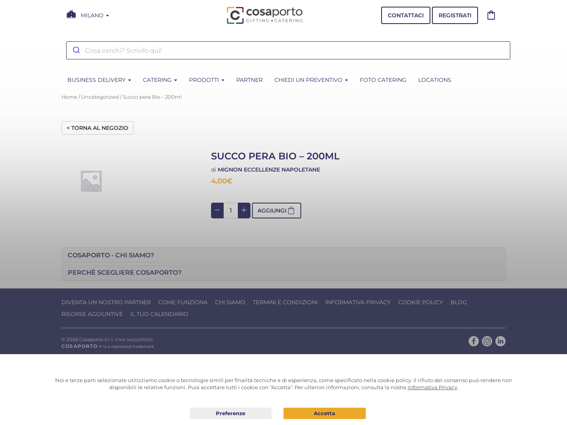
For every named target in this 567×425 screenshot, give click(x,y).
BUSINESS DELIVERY (99, 79)
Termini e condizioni (285, 302)
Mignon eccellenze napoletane (269, 169)
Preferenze (231, 413)
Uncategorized (100, 97)
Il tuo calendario (159, 314)
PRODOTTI (206, 79)
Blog (458, 302)
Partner (249, 79)
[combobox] (288, 50)
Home (69, 97)
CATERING (160, 79)
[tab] (283, 255)
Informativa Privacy (358, 302)
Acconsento (325, 413)
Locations (434, 79)
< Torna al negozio (97, 127)
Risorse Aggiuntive (92, 314)
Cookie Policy (420, 302)
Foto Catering (383, 79)
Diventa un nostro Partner (106, 302)
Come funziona (183, 302)
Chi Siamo (230, 302)
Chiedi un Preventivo (311, 79)
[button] (283, 255)
